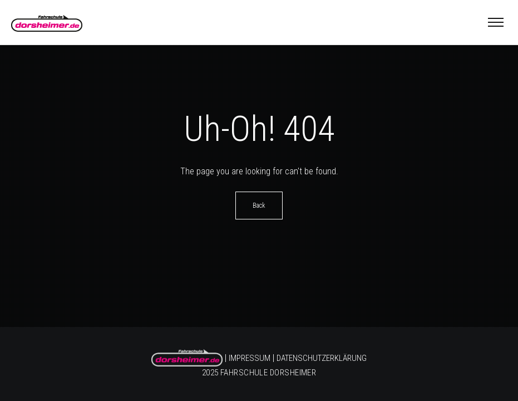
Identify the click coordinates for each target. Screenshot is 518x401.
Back (259, 205)
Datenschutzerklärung (322, 359)
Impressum (249, 359)
